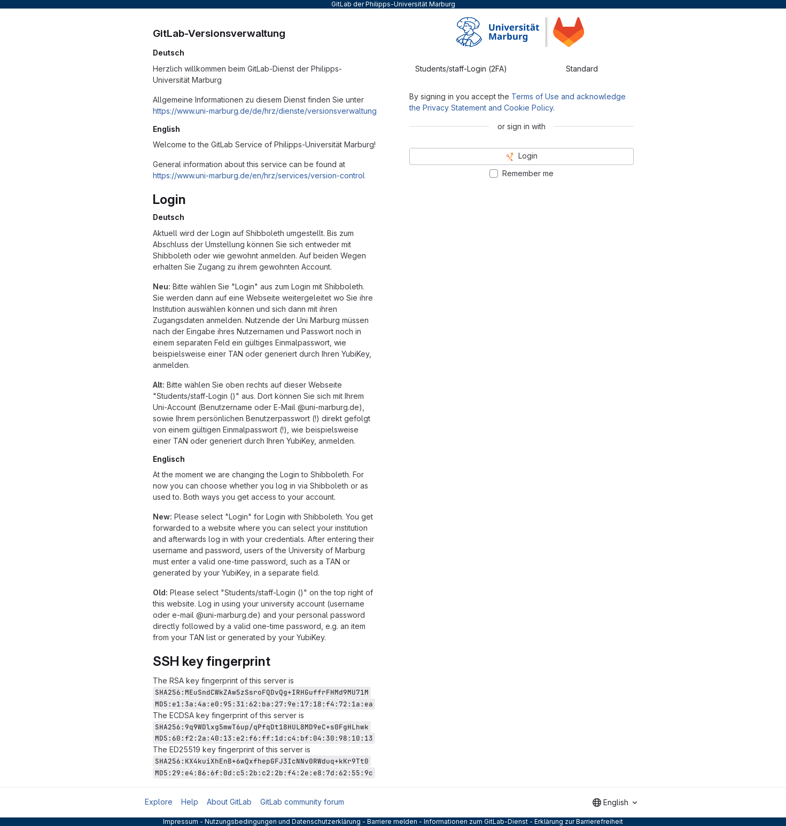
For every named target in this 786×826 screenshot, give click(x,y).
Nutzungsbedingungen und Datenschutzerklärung (283, 821)
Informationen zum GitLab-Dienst (476, 821)
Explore (159, 801)
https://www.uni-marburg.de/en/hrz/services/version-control (259, 175)
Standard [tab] (582, 68)
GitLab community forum (302, 801)
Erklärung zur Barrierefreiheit (578, 821)
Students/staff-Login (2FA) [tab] (461, 68)
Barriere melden (392, 821)
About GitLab (229, 801)
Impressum (180, 821)
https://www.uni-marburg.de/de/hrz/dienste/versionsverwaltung (265, 110)
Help (189, 801)
